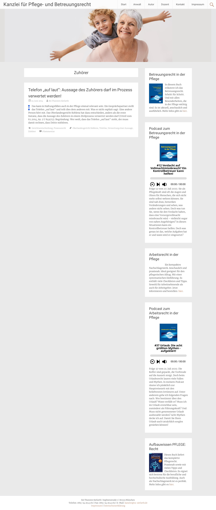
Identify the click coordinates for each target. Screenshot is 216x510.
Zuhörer (32, 131)
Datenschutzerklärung (114, 505)
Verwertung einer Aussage (120, 128)
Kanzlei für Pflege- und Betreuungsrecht (47, 4)
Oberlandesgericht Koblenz (85, 128)
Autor (151, 4)
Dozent (165, 4)
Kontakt (180, 4)
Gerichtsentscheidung (42, 128)
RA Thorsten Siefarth (59, 101)
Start (123, 4)
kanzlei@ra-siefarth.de (136, 503)
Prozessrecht (60, 128)
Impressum (198, 4)
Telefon (103, 128)
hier (185, 111)
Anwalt (137, 4)
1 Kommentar (48, 131)
